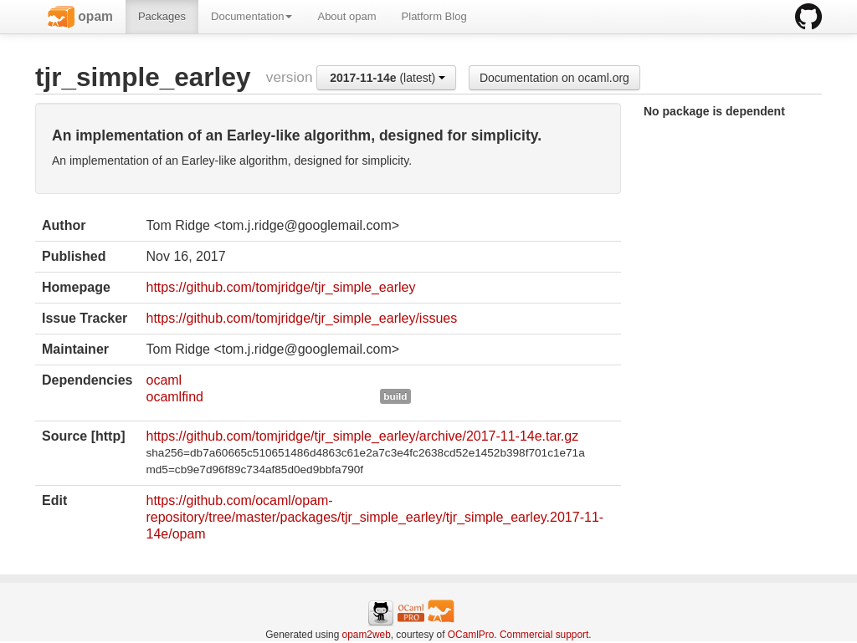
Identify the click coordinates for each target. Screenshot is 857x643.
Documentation (251, 16)
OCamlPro (471, 634)
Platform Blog (434, 16)
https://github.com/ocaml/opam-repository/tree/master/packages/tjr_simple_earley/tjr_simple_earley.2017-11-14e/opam (374, 517)
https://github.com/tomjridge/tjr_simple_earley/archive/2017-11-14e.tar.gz (362, 436)
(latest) (387, 77)
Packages (162, 16)
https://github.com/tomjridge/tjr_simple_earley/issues (301, 318)
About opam (346, 16)
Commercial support (544, 634)
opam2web (366, 634)
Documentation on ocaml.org (554, 77)
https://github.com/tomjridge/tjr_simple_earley (280, 287)
